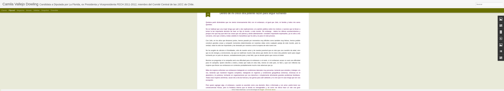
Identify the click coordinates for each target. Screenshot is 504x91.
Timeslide (54, 10)
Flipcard (12, 10)
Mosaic (29, 10)
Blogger (261, 89)
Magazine (20, 10)
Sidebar (37, 10)
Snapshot (45, 10)
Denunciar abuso (270, 89)
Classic (4, 10)
